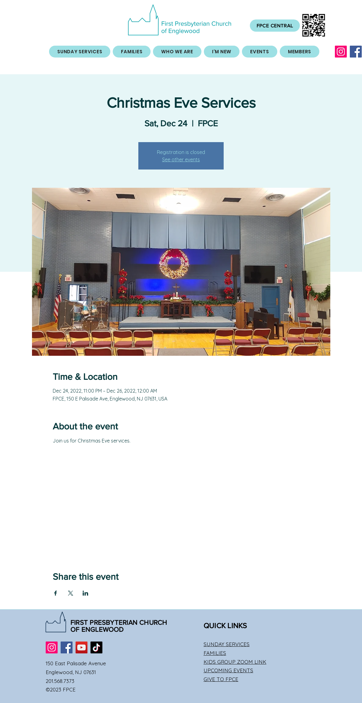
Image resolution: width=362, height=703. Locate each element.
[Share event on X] (70, 593)
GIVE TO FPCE (221, 679)
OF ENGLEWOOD (97, 629)
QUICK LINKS (225, 625)
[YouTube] (81, 647)
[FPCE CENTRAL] (275, 25)
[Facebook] (356, 52)
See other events (181, 159)
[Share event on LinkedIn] (85, 593)
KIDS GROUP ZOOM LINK (235, 662)
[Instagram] (341, 52)
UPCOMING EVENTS (228, 670)
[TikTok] (96, 647)
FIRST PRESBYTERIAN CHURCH (118, 622)
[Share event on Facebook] (56, 593)
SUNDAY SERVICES (227, 644)
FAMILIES (215, 653)
